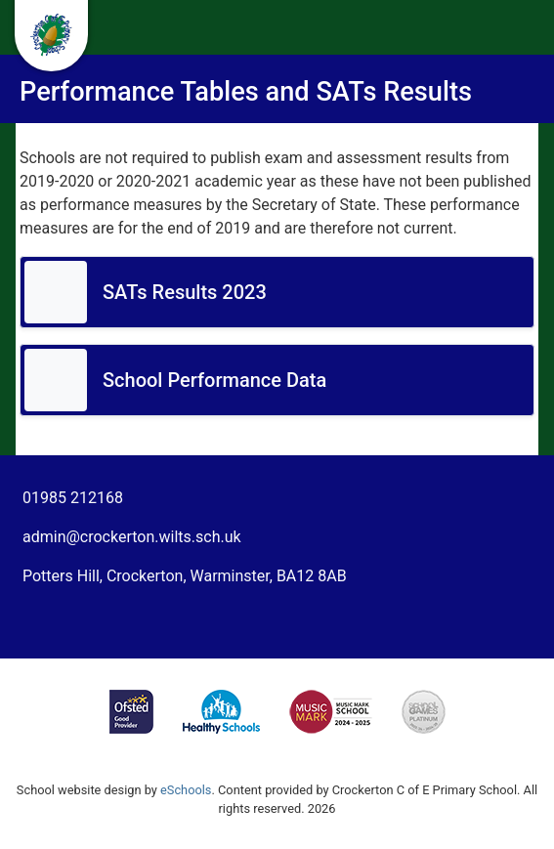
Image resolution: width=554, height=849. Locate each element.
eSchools (185, 790)
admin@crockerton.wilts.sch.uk (131, 537)
